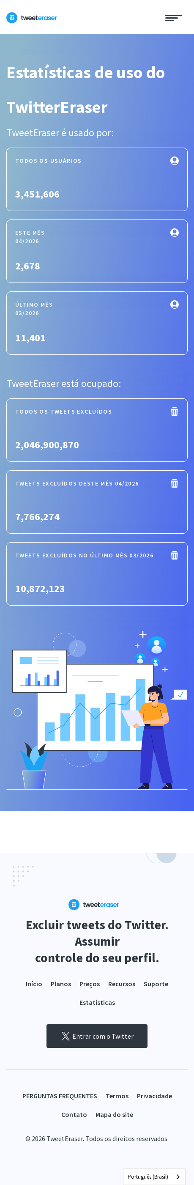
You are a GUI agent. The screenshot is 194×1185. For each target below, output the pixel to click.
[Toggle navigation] (174, 17)
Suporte (156, 983)
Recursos (121, 983)
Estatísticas (97, 1002)
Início (34, 983)
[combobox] (154, 1177)
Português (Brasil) (148, 1176)
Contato (74, 1114)
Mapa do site (114, 1114)
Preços (89, 983)
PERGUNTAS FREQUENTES (59, 1096)
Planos (61, 983)
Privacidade (154, 1096)
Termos (117, 1096)
